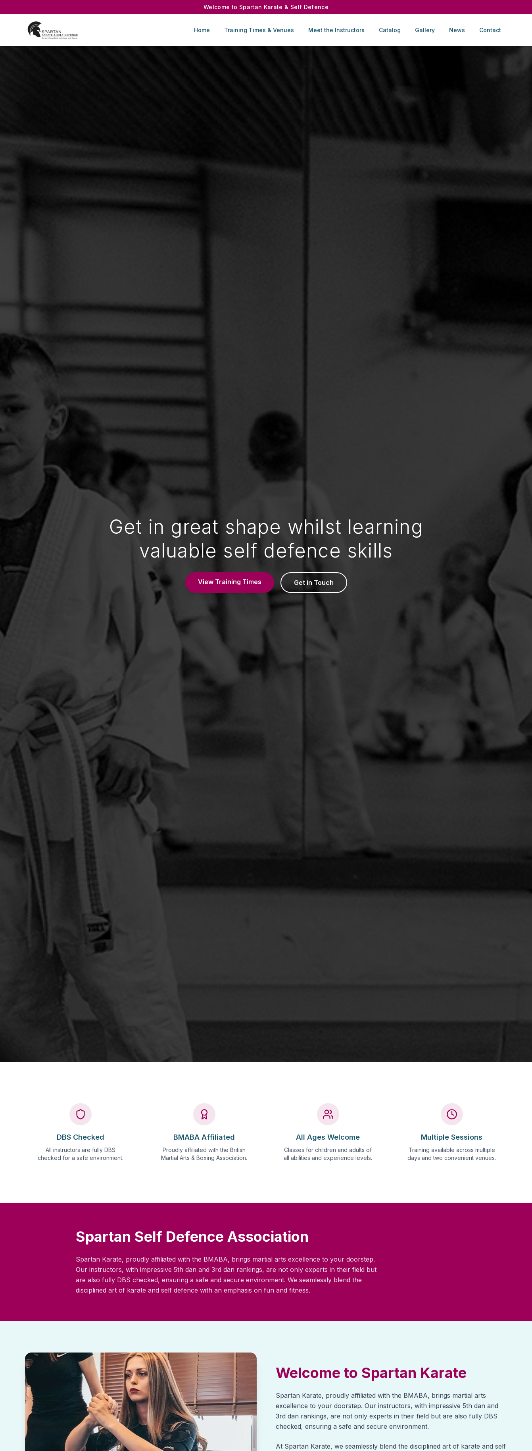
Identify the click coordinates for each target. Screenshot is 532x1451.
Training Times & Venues (259, 30)
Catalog (390, 30)
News (457, 30)
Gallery (425, 30)
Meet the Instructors (336, 30)
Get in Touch (314, 583)
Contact (490, 30)
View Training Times (229, 582)
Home (202, 30)
